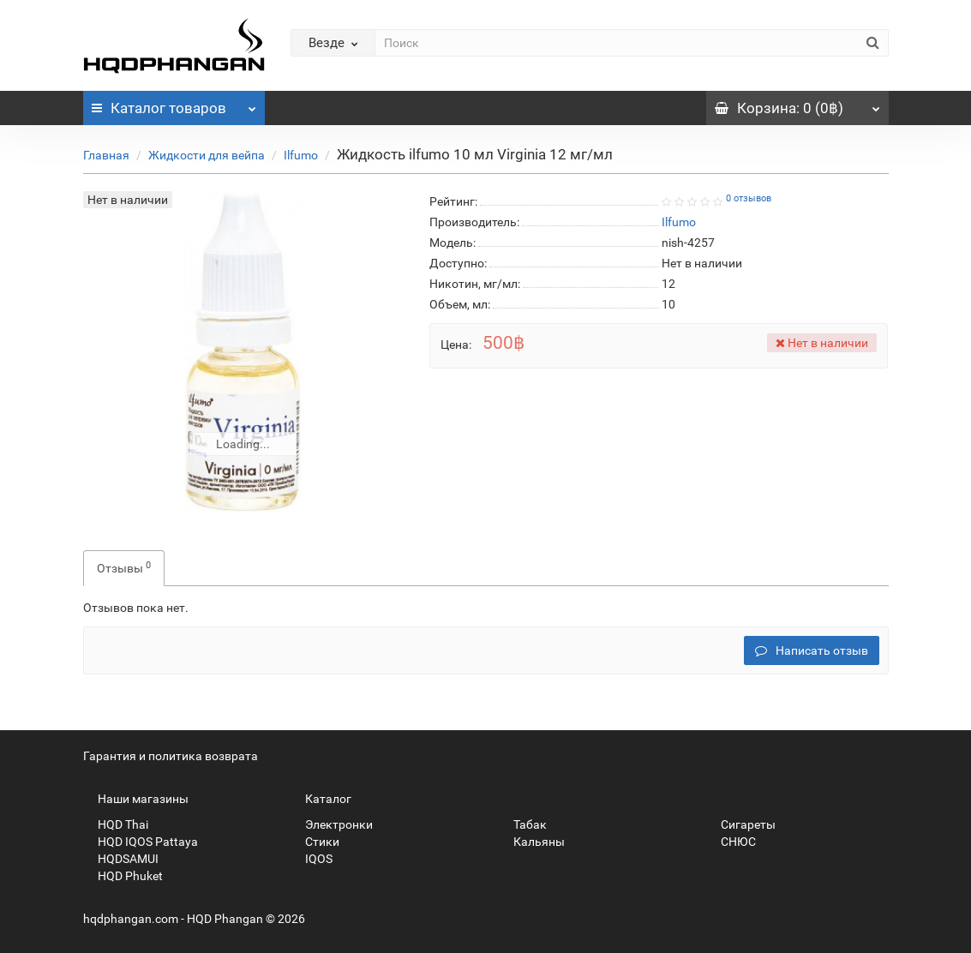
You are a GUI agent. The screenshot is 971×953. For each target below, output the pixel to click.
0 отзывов (748, 198)
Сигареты (741, 824)
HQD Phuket (123, 876)
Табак (523, 824)
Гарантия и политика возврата (170, 756)
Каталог (174, 104)
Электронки (332, 824)
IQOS (312, 859)
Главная (106, 155)
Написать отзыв (811, 650)
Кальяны (532, 841)
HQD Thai (115, 824)
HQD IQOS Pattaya (140, 841)
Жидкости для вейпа (206, 155)
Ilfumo (301, 155)
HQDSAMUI (121, 859)
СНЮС (731, 841)
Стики (315, 841)
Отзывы (124, 567)
